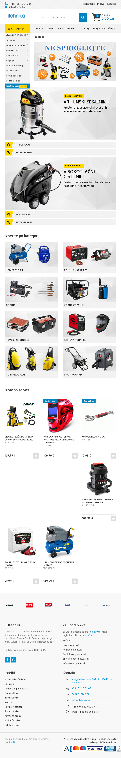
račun (89, 635)
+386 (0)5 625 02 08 (21, 3)
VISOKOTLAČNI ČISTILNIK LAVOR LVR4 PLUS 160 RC (19, 438)
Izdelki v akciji (12, 86)
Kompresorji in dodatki (16, 45)
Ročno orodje (12, 70)
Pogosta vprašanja (104, 28)
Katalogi (84, 28)
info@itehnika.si (18, 7)
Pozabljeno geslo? (72, 649)
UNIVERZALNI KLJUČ (93, 436)
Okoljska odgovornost (74, 654)
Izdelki (50, 28)
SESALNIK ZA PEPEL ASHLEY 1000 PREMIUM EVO (97, 501)
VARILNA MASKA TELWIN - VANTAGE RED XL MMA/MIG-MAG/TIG (59, 439)
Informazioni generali (74, 663)
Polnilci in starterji (14, 66)
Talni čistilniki (12, 55)
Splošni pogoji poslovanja (76, 658)
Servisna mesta (67, 28)
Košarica (67, 640)
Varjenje (10, 60)
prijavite (96, 631)
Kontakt (39, 36)
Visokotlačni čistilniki (16, 35)
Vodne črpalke (13, 81)
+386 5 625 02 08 (81, 688)
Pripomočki (18, 144)
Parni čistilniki (12, 50)
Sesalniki (10, 40)
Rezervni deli (19, 152)
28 (14, 742)
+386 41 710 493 (80, 693)
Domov (38, 28)
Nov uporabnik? (71, 645)
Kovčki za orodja (13, 76)
